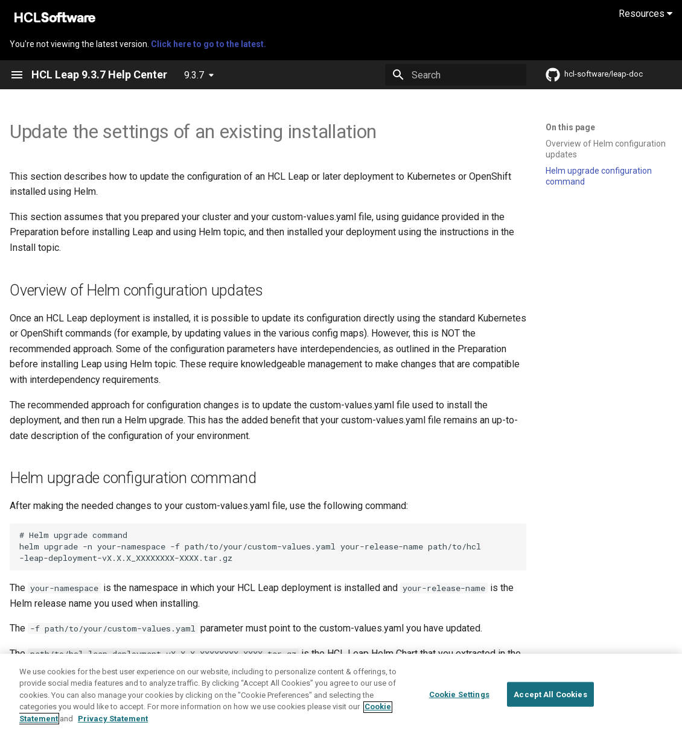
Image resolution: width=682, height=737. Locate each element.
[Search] (455, 75)
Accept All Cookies (550, 702)
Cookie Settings (459, 702)
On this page (570, 127)
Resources (645, 13)
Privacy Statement (113, 727)
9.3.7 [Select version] (194, 75)
